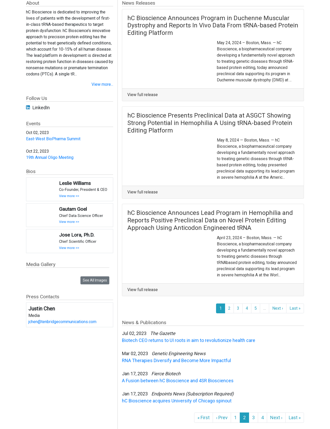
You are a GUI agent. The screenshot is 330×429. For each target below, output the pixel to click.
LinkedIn (41, 107)
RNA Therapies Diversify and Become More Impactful (176, 360)
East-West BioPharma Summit (53, 138)
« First (203, 417)
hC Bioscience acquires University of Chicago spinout (177, 400)
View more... (102, 84)
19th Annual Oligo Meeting (49, 157)
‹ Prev (222, 417)
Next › (277, 308)
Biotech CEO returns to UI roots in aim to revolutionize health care (188, 340)
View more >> (69, 196)
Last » (295, 308)
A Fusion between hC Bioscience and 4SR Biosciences (178, 380)
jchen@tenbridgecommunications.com (62, 321)
